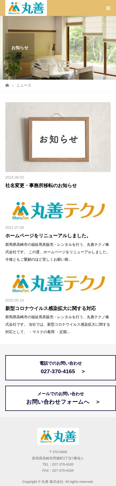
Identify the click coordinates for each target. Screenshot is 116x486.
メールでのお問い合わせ (61, 398)
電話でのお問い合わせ (60, 367)
